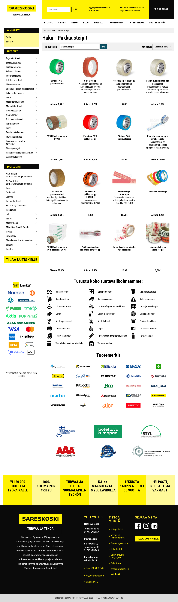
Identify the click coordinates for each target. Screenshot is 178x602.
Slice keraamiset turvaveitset (19, 240)
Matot (9, 97)
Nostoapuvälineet (14, 110)
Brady (8, 188)
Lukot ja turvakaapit (15, 93)
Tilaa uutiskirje (21, 260)
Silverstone (11, 236)
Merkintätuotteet (14, 106)
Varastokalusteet (14, 157)
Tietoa (74, 22)
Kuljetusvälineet (13, 71)
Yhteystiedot (136, 22)
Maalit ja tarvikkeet (15, 101)
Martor (9, 218)
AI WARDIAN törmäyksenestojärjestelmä (19, 182)
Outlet (9, 37)
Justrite (9, 196)
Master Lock (12, 223)
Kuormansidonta (13, 75)
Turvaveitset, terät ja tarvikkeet (15, 142)
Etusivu (48, 22)
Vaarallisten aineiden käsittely (19, 152)
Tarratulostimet (13, 123)
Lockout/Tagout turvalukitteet (20, 88)
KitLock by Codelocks (16, 205)
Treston (9, 249)
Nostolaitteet (12, 115)
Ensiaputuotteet (13, 62)
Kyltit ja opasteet (14, 80)
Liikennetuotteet (13, 84)
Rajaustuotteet (13, 58)
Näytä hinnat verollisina (130, 11)
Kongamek (11, 209)
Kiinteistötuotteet (14, 67)
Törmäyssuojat (13, 148)
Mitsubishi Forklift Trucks (17, 227)
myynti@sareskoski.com (99, 8)
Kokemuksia (116, 22)
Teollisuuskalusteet (15, 132)
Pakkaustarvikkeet (14, 119)
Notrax (9, 231)
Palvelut (99, 22)
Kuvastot (10, 41)
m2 (7, 214)
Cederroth (10, 192)
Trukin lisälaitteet (14, 136)
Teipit (8, 128)
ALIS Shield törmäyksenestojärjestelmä (19, 175)
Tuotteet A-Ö (157, 22)
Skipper (9, 244)
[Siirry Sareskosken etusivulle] (21, 9)
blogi (86, 22)
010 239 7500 (94, 11)
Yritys (62, 22)
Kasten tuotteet (13, 201)
